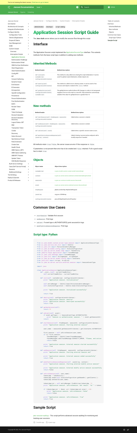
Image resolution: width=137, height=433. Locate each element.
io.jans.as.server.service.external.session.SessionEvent (71, 185)
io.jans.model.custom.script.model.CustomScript (69, 171)
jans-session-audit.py (41, 416)
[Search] (92, 7)
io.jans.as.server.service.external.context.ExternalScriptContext (73, 176)
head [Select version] (38, 7)
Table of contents (114, 21)
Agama (22, 12)
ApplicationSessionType (75, 52)
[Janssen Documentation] (9, 7)
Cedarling (31, 12)
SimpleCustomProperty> (69, 199)
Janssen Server (13, 12)
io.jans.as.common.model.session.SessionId (68, 180)
